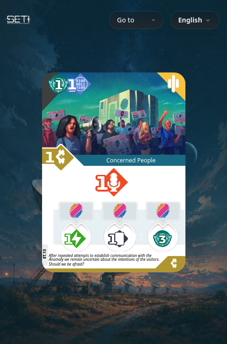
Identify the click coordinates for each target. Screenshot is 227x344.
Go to (136, 19)
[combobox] (195, 20)
